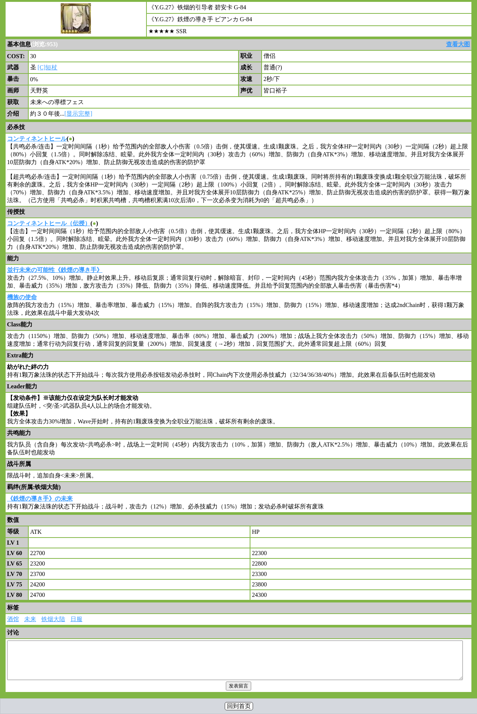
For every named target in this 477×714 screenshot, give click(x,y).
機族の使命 (22, 297)
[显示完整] (78, 113)
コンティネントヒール (37, 138)
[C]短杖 (47, 67)
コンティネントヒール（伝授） (49, 223)
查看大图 (458, 44)
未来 (30, 619)
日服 (76, 619)
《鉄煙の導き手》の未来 (40, 498)
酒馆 (13, 619)
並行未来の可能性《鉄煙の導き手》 (54, 270)
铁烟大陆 (53, 619)
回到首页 (239, 706)
